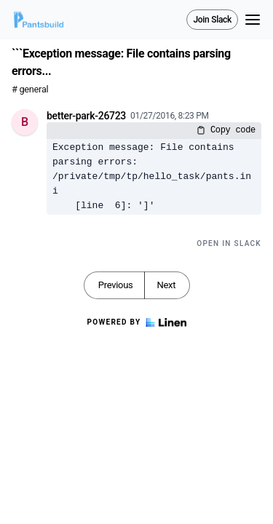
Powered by (136, 322)
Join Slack (212, 20)
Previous (115, 284)
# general (30, 89)
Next (166, 284)
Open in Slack (229, 243)
